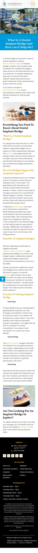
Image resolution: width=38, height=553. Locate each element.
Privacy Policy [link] (11, 543)
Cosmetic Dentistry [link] (10, 469)
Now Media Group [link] (26, 538)
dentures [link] (9, 153)
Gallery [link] (22, 475)
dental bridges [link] (18, 207)
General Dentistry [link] (27, 472)
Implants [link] (6, 472)
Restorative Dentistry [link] (7, 476)
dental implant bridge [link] (12, 63)
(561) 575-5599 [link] (19, 451)
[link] (2, 279)
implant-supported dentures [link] (14, 251)
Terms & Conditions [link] (25, 543)
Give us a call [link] (25, 427)
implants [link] (6, 275)
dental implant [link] (13, 343)
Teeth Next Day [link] (26, 469)
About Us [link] (6, 466)
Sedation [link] (23, 466)
